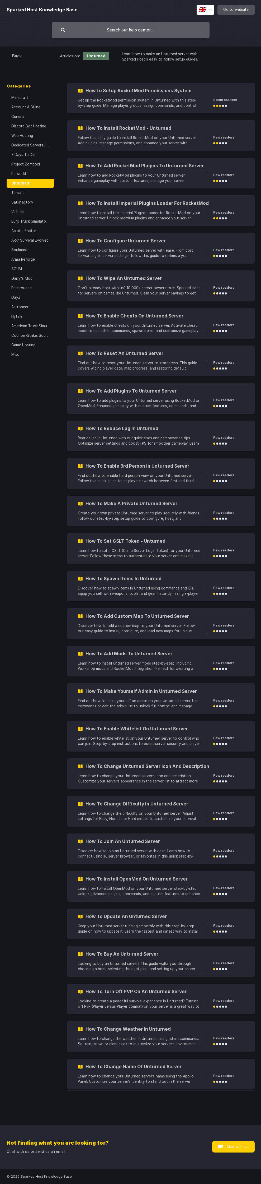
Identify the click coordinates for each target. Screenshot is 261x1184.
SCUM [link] (16, 269)
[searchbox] (131, 30)
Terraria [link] (18, 193)
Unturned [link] (20, 183)
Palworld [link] (18, 174)
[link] (161, 98)
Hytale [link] (16, 316)
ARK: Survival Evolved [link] (30, 240)
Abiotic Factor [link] (23, 231)
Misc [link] (15, 354)
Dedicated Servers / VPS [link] (32, 145)
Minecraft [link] (19, 97)
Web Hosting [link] (22, 135)
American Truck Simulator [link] (32, 326)
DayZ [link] (16, 297)
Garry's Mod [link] (21, 278)
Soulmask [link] (19, 250)
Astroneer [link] (20, 307)
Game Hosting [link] (23, 345)
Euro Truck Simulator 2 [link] (30, 221)
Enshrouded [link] (21, 288)
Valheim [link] (17, 212)
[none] (42, 10)
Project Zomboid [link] (25, 164)
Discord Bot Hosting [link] (28, 126)
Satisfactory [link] (22, 202)
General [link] (18, 116)
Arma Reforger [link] (23, 259)
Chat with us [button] (237, 1146)
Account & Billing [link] (25, 107)
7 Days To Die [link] (23, 155)
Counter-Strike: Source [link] (31, 335)
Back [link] (17, 55)
